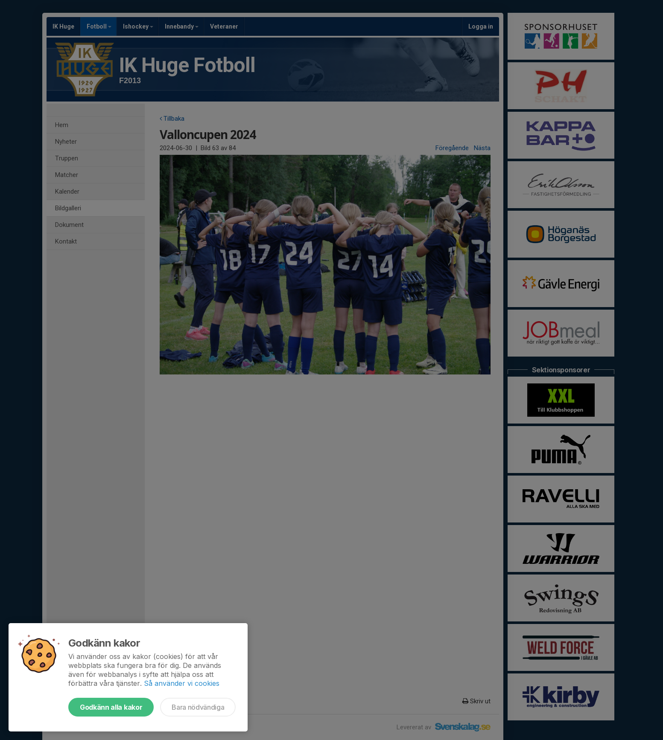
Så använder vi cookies (181, 683)
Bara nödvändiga (198, 707)
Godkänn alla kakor (111, 707)
